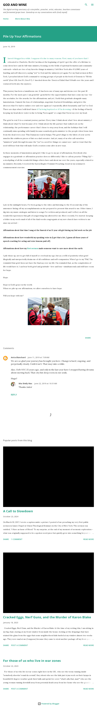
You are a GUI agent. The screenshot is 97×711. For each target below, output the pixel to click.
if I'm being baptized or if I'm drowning (54, 109)
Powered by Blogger (48, 703)
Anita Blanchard (18, 357)
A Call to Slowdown (18, 511)
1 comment (16, 539)
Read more (88, 539)
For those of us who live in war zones (32, 660)
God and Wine (15, 4)
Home (5, 19)
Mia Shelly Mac (25, 383)
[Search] (86, 4)
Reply (14, 394)
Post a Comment (19, 645)
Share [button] (88, 338)
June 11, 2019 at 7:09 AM (38, 357)
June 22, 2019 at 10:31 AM (45, 383)
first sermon (32, 248)
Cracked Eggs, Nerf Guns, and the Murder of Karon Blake (47, 617)
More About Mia (22, 19)
